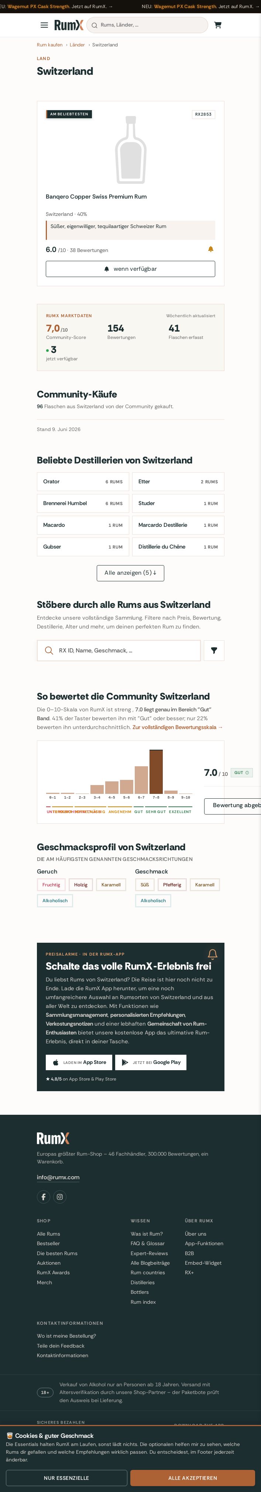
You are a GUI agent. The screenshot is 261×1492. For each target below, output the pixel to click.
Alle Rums (48, 1233)
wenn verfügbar (130, 269)
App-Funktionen (204, 1243)
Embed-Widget (203, 1263)
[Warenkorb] (217, 25)
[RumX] (69, 25)
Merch (44, 1282)
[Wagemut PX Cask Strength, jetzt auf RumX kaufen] (130, 6)
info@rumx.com (58, 1177)
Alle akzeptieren (192, 1478)
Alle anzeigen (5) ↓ (130, 573)
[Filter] (214, 650)
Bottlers (140, 1292)
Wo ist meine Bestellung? (66, 1336)
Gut (241, 772)
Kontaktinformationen (62, 1355)
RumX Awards (53, 1272)
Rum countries (148, 1272)
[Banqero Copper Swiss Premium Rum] (130, 150)
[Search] (126, 651)
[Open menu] (44, 25)
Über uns (195, 1233)
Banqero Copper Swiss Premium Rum (96, 196)
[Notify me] (210, 249)
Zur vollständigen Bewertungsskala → (178, 727)
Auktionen (49, 1263)
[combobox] (147, 25)
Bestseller (48, 1243)
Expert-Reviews (149, 1253)
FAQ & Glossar (148, 1243)
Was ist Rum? (147, 1233)
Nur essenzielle (66, 1478)
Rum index (143, 1302)
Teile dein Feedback (61, 1345)
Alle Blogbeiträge (150, 1263)
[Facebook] (43, 1197)
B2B (189, 1253)
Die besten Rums (57, 1253)
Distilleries (143, 1282)
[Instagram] (59, 1197)
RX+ (189, 1272)
